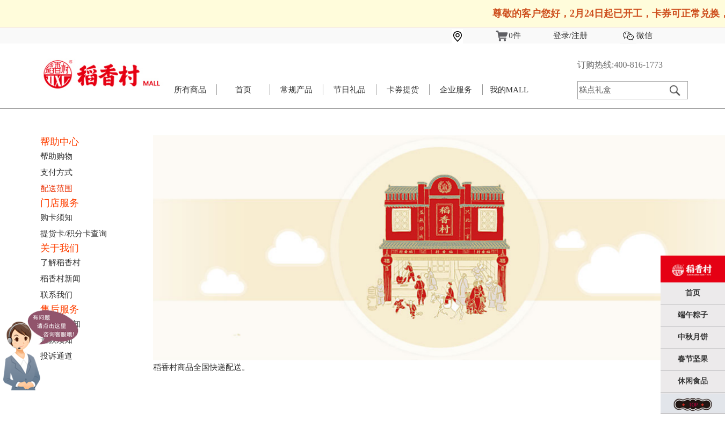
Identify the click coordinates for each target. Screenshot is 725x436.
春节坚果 (693, 359)
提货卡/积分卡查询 (73, 233)
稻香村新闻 (60, 278)
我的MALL (509, 89)
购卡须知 (56, 217)
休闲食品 (693, 381)
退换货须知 (60, 323)
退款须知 (56, 340)
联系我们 (56, 294)
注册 (579, 35)
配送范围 (56, 188)
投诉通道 (56, 356)
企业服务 (456, 89)
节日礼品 (350, 89)
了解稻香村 (60, 262)
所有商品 (190, 89)
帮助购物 (56, 156)
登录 (561, 35)
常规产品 (296, 89)
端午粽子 (693, 315)
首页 (243, 89)
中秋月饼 (693, 337)
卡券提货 (403, 89)
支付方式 (56, 172)
